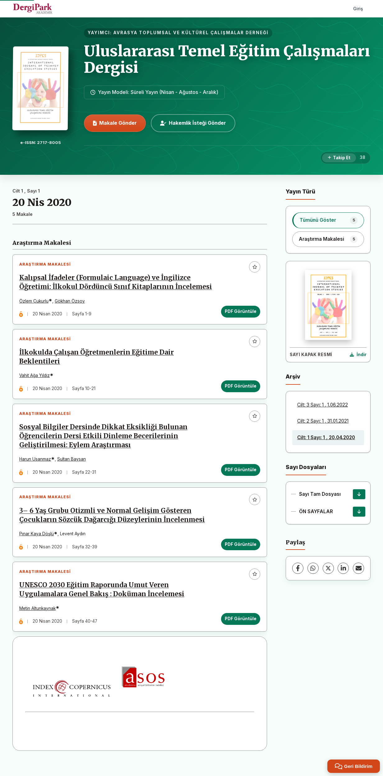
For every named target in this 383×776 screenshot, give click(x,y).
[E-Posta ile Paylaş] (358, 568)
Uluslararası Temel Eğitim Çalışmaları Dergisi (227, 59)
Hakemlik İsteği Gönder (193, 123)
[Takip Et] (339, 158)
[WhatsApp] (313, 568)
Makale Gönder (115, 123)
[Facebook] (297, 568)
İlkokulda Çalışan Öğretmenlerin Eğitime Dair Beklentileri (98, 360)
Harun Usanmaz (36, 465)
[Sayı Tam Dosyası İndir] (359, 494)
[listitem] (328, 220)
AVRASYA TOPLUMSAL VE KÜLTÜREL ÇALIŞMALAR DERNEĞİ (191, 32)
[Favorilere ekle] (253, 268)
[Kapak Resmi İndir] (358, 354)
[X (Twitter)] (328, 568)
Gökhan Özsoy (71, 302)
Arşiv (293, 376)
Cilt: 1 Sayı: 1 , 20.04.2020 (326, 437)
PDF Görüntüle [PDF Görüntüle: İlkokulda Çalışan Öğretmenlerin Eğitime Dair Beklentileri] (239, 389)
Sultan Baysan (72, 465)
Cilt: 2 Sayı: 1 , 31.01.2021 (322, 421)
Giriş (358, 8)
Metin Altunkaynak (39, 619)
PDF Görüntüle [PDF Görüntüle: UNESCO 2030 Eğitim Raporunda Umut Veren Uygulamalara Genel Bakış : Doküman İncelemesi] (239, 630)
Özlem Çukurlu (35, 302)
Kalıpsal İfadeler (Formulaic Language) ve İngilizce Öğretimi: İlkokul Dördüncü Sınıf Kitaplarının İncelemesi (117, 283)
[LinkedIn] (343, 568)
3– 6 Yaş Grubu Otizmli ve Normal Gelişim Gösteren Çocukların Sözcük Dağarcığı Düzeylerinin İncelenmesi (113, 523)
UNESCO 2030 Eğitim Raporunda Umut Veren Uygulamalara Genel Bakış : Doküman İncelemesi (103, 601)
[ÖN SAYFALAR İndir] (359, 512)
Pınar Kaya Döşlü (38, 542)
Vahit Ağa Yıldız (36, 379)
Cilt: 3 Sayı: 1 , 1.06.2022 (322, 405)
